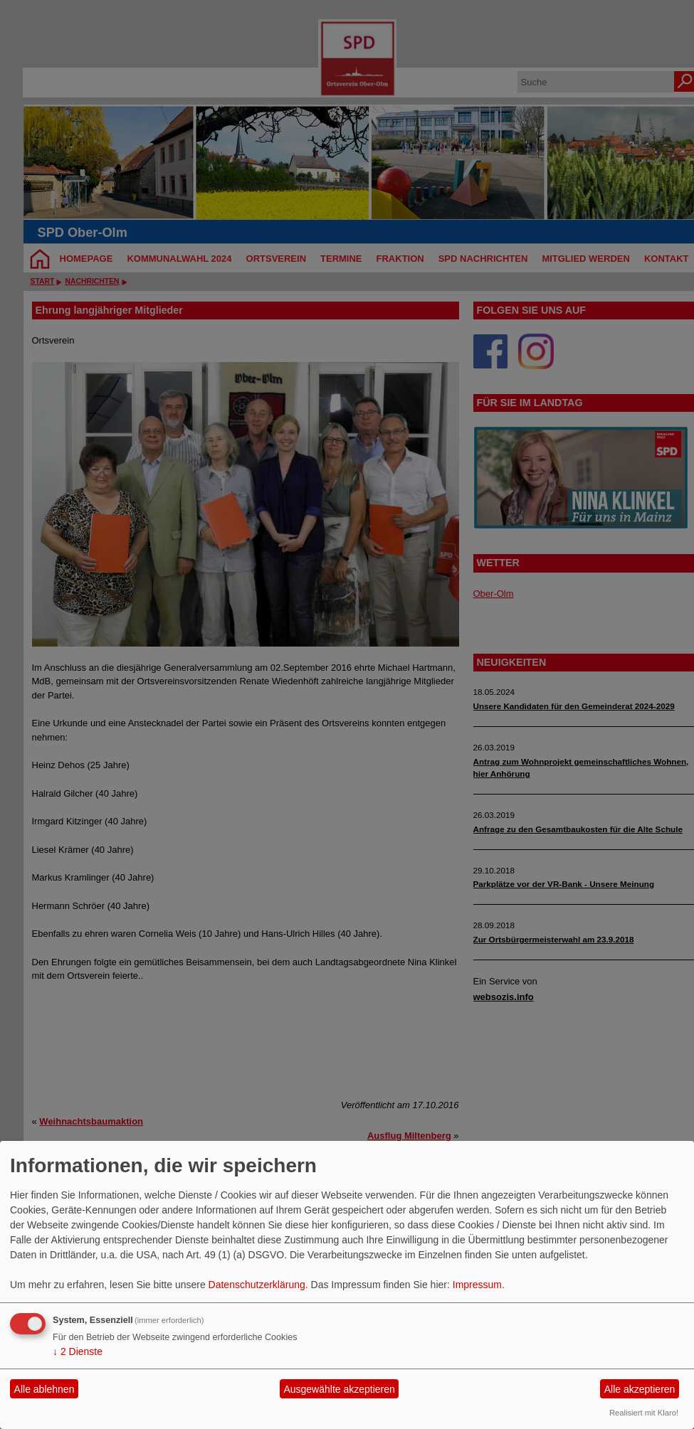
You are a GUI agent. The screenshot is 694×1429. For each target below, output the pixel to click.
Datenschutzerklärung (257, 1284)
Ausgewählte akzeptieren (338, 1389)
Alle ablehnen (44, 1389)
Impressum (477, 1284)
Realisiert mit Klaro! (643, 1412)
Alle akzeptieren (639, 1389)
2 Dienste (77, 1351)
